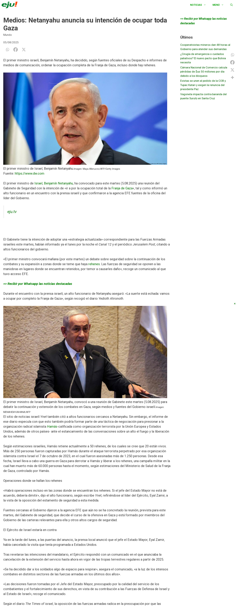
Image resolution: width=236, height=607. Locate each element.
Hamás (52, 426)
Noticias (199, 5)
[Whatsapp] (7, 50)
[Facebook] (15, 50)
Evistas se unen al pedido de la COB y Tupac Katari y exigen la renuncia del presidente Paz (203, 85)
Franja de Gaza (122, 188)
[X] (24, 50)
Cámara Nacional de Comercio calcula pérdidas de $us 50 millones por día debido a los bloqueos (203, 71)
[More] (232, 77)
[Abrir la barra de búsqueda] (231, 5)
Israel (38, 183)
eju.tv (12, 211)
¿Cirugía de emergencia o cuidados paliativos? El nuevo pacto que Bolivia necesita (203, 58)
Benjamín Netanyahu (58, 183)
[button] (86, 119)
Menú (220, 5)
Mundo (7, 34)
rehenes (94, 264)
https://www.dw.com (29, 173)
